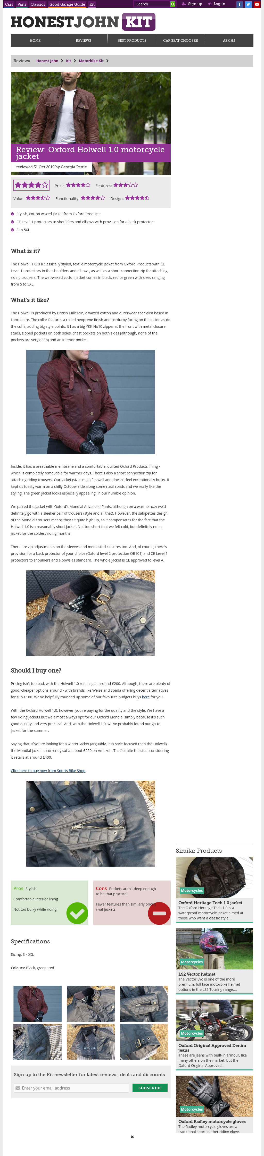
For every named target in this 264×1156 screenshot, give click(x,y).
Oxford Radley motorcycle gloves (212, 1121)
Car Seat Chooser (180, 41)
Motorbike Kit (91, 60)
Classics (38, 4)
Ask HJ (229, 41)
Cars (9, 4)
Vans (22, 4)
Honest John (47, 60)
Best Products (132, 41)
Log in (216, 4)
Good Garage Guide (67, 4)
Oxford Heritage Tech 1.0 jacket (210, 903)
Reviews (83, 41)
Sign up (192, 4)
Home (35, 41)
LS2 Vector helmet (196, 974)
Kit (92, 4)
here (146, 696)
